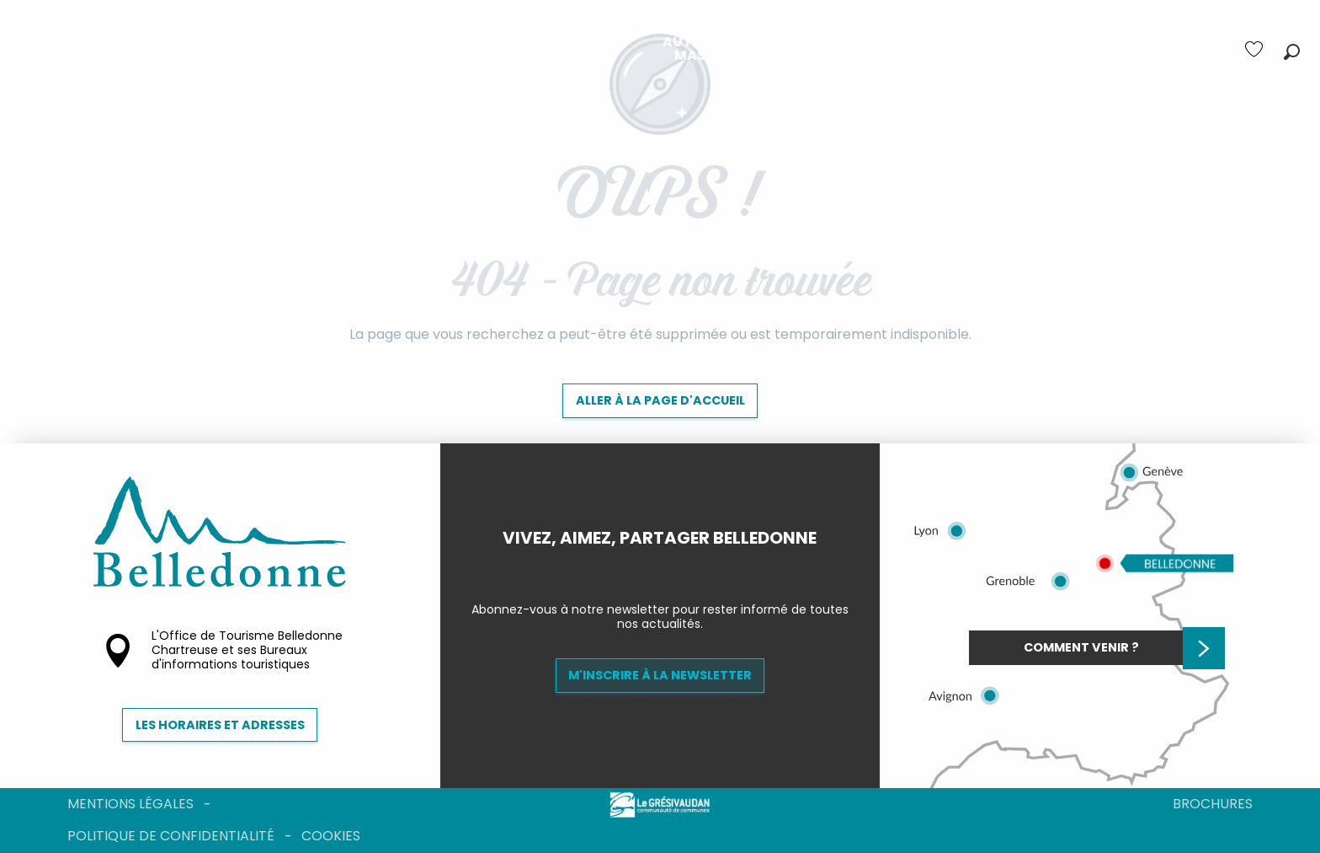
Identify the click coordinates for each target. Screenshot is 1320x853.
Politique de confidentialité (170, 835)
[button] (1292, 52)
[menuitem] (334, 49)
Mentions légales (130, 803)
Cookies (330, 835)
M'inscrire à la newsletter (660, 675)
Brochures (1213, 803)
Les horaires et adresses (220, 724)
